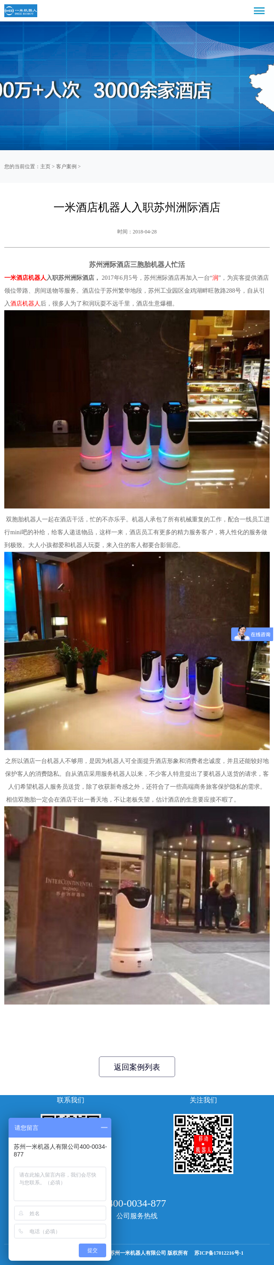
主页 (45, 166)
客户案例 (66, 166)
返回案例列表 (137, 1067)
